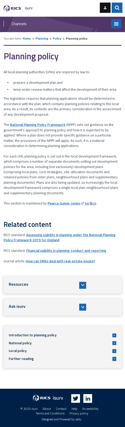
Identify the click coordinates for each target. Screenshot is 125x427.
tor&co (90, 203)
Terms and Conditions (50, 413)
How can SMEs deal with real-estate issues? (60, 261)
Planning (41, 38)
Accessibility (90, 408)
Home (27, 38)
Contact (61, 408)
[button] (63, 285)
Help (74, 408)
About (47, 408)
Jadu (78, 419)
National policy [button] (62, 343)
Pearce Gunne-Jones (64, 203)
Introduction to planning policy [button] (62, 335)
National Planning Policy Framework (37, 124)
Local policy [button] (62, 350)
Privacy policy (78, 413)
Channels (19, 24)
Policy (57, 38)
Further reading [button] (62, 358)
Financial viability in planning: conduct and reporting (66, 250)
